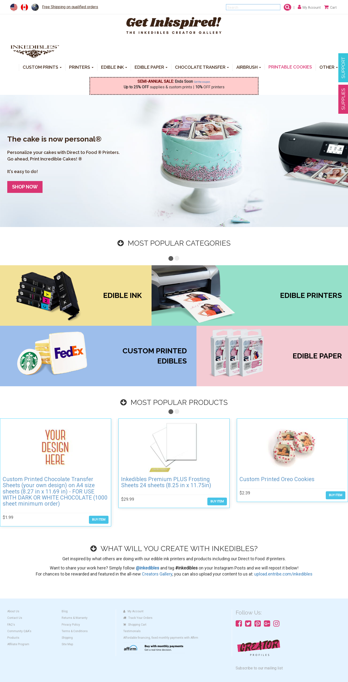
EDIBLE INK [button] (114, 66)
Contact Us (14, 618)
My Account (133, 611)
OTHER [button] (328, 66)
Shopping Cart (134, 624)
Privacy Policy (71, 624)
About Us (13, 611)
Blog (65, 611)
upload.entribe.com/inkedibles (283, 573)
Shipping (67, 637)
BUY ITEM (98, 519)
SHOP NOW (25, 187)
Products (13, 637)
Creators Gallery (157, 573)
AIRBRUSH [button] (248, 66)
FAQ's (11, 624)
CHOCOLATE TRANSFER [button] (202, 66)
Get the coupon (202, 82)
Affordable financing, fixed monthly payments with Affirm (160, 637)
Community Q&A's (19, 631)
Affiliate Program (18, 644)
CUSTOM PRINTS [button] (42, 66)
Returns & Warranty (74, 618)
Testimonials (132, 631)
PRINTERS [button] (81, 66)
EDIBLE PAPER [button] (151, 66)
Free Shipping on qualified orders (70, 7)
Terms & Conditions (75, 631)
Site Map (67, 644)
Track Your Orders (137, 618)
